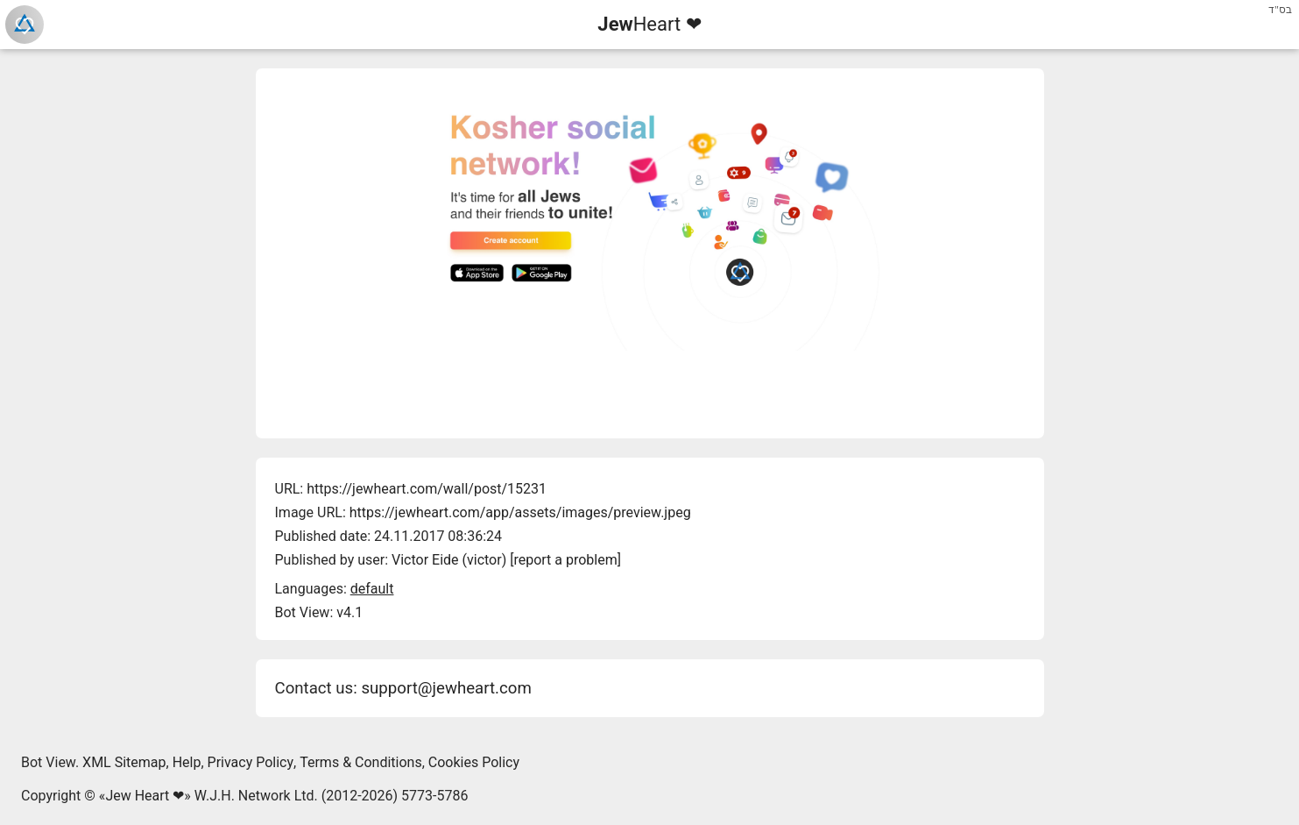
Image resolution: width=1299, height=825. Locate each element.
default (372, 588)
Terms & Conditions (361, 762)
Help (187, 762)
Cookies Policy (473, 762)
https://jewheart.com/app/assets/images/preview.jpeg (520, 512)
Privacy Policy (251, 762)
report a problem (565, 559)
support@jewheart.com (446, 688)
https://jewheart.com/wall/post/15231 (427, 488)
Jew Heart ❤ (144, 795)
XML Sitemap (124, 762)
